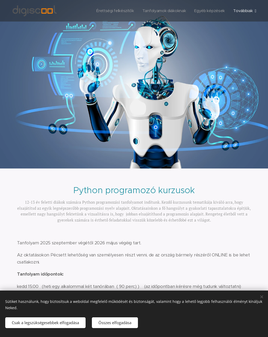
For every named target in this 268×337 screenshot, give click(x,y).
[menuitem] (113, 10)
